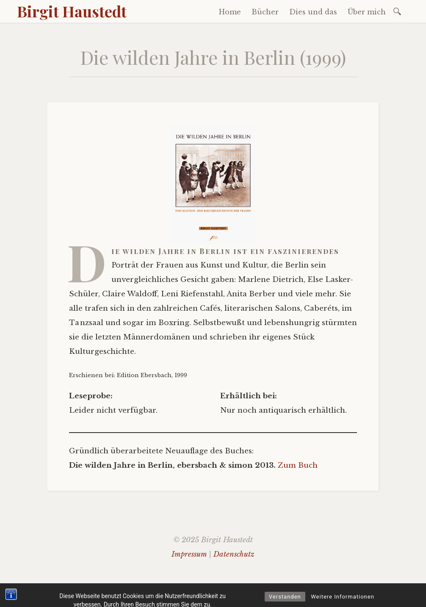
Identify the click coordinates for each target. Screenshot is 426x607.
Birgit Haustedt (72, 11)
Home (230, 12)
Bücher (265, 12)
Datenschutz (233, 554)
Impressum (189, 554)
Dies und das (313, 12)
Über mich (367, 12)
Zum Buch (298, 465)
